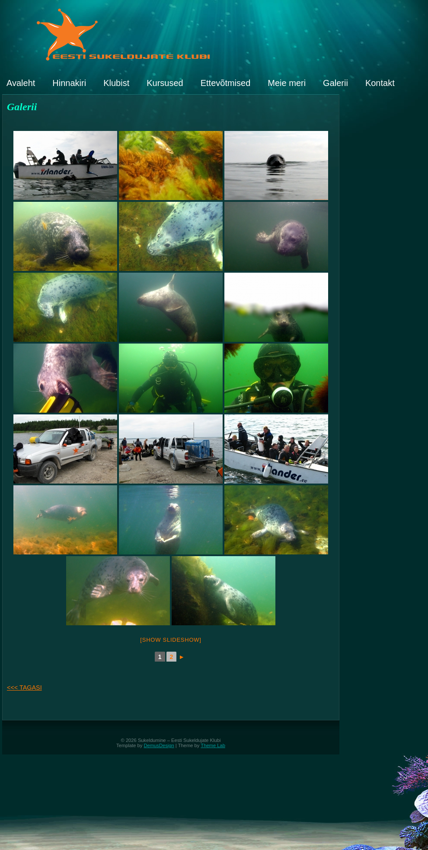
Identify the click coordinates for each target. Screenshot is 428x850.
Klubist (116, 83)
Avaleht (20, 83)
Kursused (165, 83)
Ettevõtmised (226, 83)
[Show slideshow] (170, 640)
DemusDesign (159, 745)
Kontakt (380, 83)
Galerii (335, 83)
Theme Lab (213, 745)
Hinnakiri (69, 83)
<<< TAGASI (24, 687)
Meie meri (287, 83)
